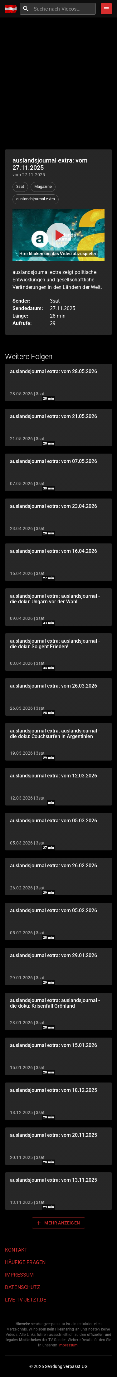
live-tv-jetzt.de (25, 1300)
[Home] (12, 9)
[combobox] (64, 9)
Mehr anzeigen (58, 1223)
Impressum (19, 1275)
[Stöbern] (106, 8)
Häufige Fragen (25, 1262)
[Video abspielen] (58, 235)
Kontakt (16, 1250)
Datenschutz (22, 1287)
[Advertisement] (58, 83)
